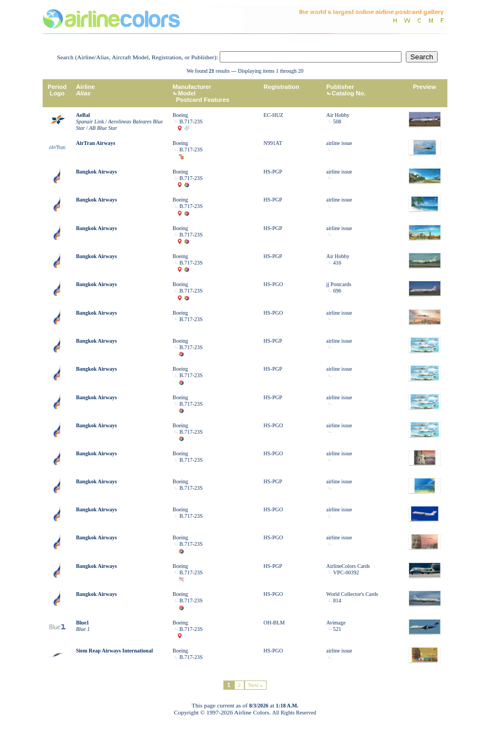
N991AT (272, 143)
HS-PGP (272, 172)
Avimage (336, 623)
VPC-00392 (346, 572)
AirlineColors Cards (348, 566)
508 (337, 121)
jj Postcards (338, 284)
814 (337, 600)
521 (337, 629)
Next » (255, 685)
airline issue (339, 143)
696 (337, 291)
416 (337, 263)
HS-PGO (273, 284)
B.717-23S (191, 121)
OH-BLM (273, 623)
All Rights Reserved (294, 713)
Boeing (180, 115)
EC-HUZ (273, 115)
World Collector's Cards (352, 594)
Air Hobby (338, 115)
